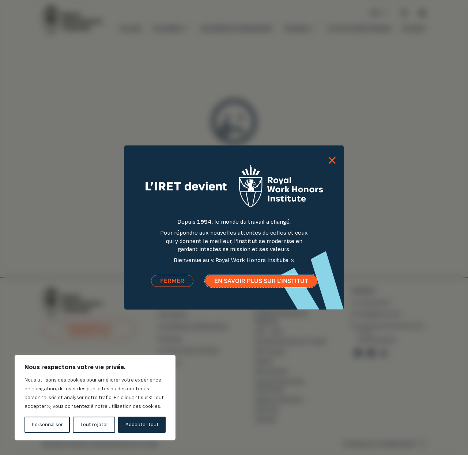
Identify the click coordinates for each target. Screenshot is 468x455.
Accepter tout (142, 424)
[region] (95, 397)
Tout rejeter (94, 424)
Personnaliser (47, 424)
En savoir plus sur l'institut (261, 281)
